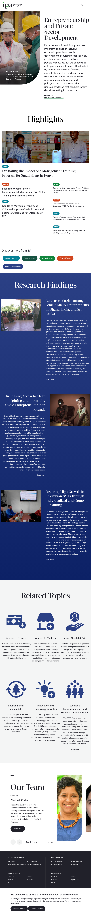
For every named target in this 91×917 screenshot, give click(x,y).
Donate (72, 877)
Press (53, 883)
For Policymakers (76, 861)
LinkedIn (11, 877)
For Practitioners (57, 861)
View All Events (65, 258)
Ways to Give (74, 880)
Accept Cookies (19, 908)
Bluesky (10, 880)
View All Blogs (47, 258)
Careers (54, 880)
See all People (31, 842)
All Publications (32, 861)
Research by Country (34, 864)
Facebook (30, 877)
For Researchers (56, 864)
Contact (54, 877)
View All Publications (13, 266)
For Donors (74, 864)
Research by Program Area (17, 864)
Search (82, 5)
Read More (50, 380)
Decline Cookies (37, 908)
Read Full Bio (17, 829)
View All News (29, 258)
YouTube (30, 880)
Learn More (75, 749)
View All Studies (11, 258)
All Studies (11, 861)
